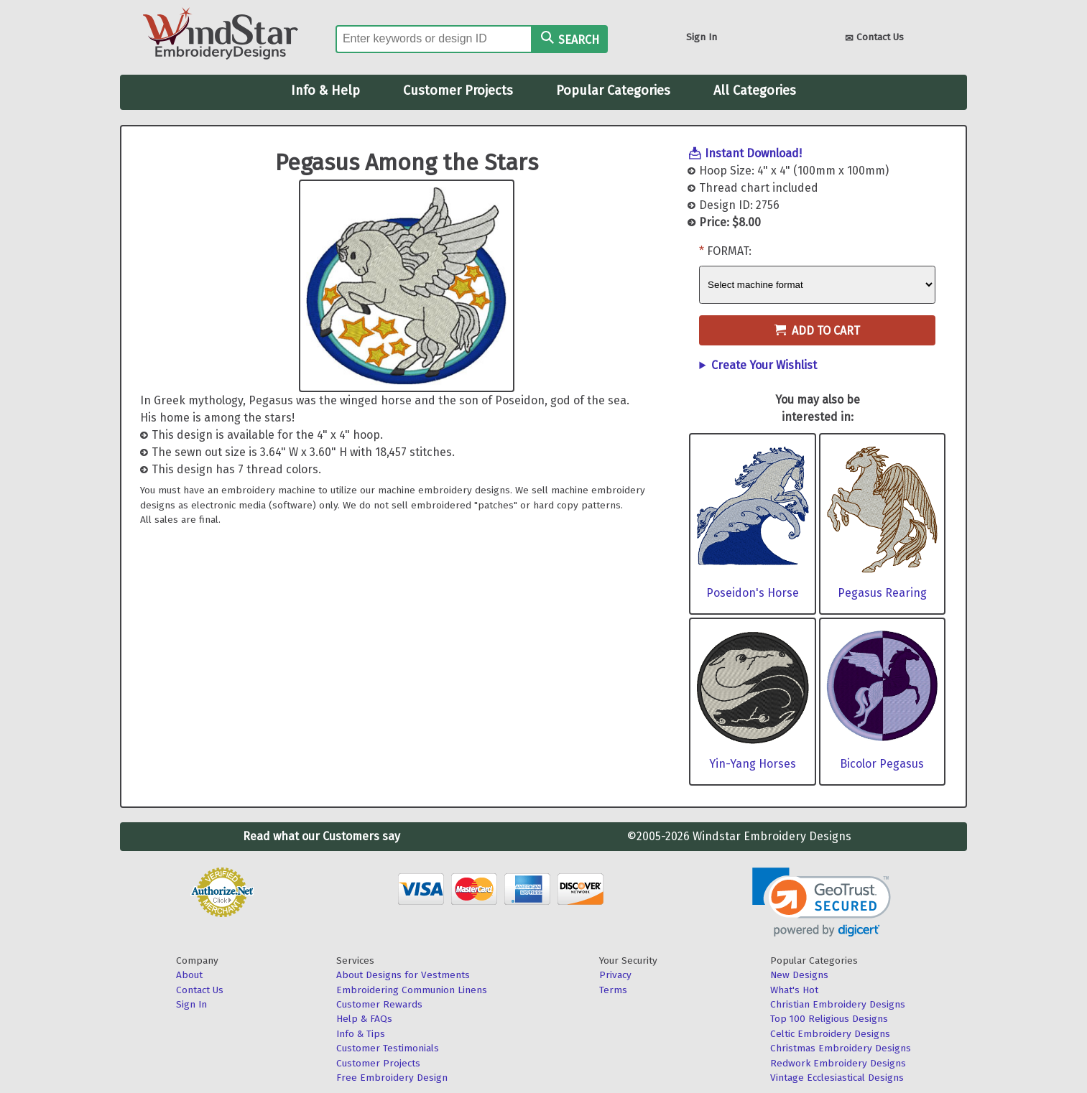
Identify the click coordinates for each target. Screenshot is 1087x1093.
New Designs (799, 975)
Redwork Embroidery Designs (838, 1063)
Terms (613, 990)
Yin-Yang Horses (752, 764)
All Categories (754, 90)
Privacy (615, 975)
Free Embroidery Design (392, 1077)
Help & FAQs (364, 1019)
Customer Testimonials (387, 1048)
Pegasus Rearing (882, 593)
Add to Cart (817, 331)
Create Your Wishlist (764, 365)
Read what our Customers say (321, 836)
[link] (821, 902)
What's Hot (794, 990)
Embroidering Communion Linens (411, 990)
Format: (729, 251)
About (189, 975)
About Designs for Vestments (403, 975)
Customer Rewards (379, 1004)
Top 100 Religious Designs (829, 1019)
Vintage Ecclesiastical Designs (837, 1077)
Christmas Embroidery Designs (840, 1048)
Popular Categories (613, 90)
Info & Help (325, 90)
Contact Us (874, 38)
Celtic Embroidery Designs (830, 1034)
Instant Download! (753, 153)
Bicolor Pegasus (882, 764)
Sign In (701, 37)
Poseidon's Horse (752, 593)
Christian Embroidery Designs (837, 1004)
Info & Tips (360, 1034)
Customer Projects (458, 90)
